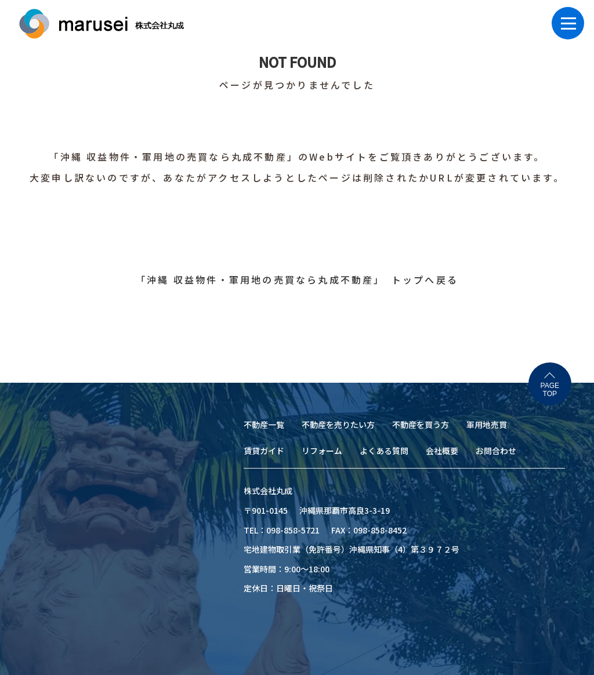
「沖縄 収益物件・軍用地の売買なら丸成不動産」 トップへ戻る (297, 279)
